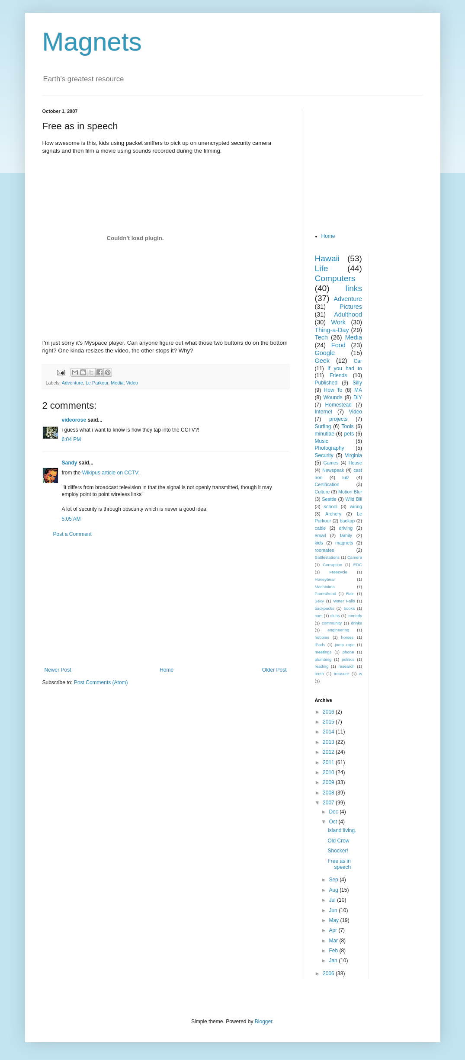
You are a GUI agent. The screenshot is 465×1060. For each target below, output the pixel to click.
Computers (335, 278)
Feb (334, 951)
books (349, 608)
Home (166, 670)
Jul (333, 900)
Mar (334, 941)
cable (320, 528)
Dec (334, 812)
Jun (334, 910)
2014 (329, 732)
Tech (321, 337)
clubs (335, 615)
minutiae (324, 434)
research (346, 666)
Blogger (264, 1021)
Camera (354, 557)
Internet (324, 412)
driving (346, 528)
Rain (350, 593)
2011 (329, 762)
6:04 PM (71, 439)
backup (347, 520)
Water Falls (344, 601)
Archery (333, 513)
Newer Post (58, 670)
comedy (354, 615)
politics (348, 659)
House (355, 462)
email (320, 535)
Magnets (92, 41)
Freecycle (338, 572)
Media (117, 382)
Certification (327, 484)
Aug (334, 890)
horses (347, 637)
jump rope (345, 644)
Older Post (274, 670)
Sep (334, 880)
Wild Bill (353, 499)
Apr (333, 930)
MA (358, 390)
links (354, 288)
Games (331, 462)
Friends (338, 375)
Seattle (329, 499)
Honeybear (325, 579)
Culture (322, 491)
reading (322, 666)
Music (321, 441)
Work (338, 322)
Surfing (323, 426)
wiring (356, 506)
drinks (356, 623)
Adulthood (348, 314)
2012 (329, 752)
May (334, 920)
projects (338, 419)
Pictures (351, 306)
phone (348, 652)
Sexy (319, 601)
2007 (329, 803)
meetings (323, 652)
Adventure (72, 382)
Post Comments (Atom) (101, 682)
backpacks (324, 608)
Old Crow (338, 841)
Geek (322, 360)
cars (319, 615)
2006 (329, 973)
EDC (357, 564)
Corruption (332, 564)
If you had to (344, 368)
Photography (329, 448)
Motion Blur (350, 491)
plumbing (323, 659)
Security (324, 455)
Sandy (69, 463)
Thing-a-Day (332, 330)
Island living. (341, 830)
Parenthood (326, 593)
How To (333, 390)
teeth (319, 673)
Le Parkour (97, 382)
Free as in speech (339, 864)
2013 (329, 742)
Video (132, 382)
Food (338, 345)
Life (321, 268)
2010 (329, 772)
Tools (348, 426)
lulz (345, 477)
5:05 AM (71, 519)
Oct (333, 822)
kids (319, 542)
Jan (334, 961)
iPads (320, 644)
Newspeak (333, 470)
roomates (324, 550)
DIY (357, 397)
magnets (344, 542)
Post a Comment (72, 534)
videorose (74, 420)
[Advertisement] (166, 602)
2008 (329, 793)
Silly (357, 383)
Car (358, 361)
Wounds (333, 397)
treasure (341, 673)
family (346, 535)
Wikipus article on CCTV (110, 473)
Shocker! (337, 851)
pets (349, 434)
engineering (338, 630)
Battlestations (327, 557)
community (332, 623)
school (330, 506)
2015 (329, 722)
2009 (329, 782)
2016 (329, 712)
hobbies (322, 637)
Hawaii (327, 258)
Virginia (353, 455)
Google (325, 352)
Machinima (325, 586)
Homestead (338, 405)
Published (326, 383)
